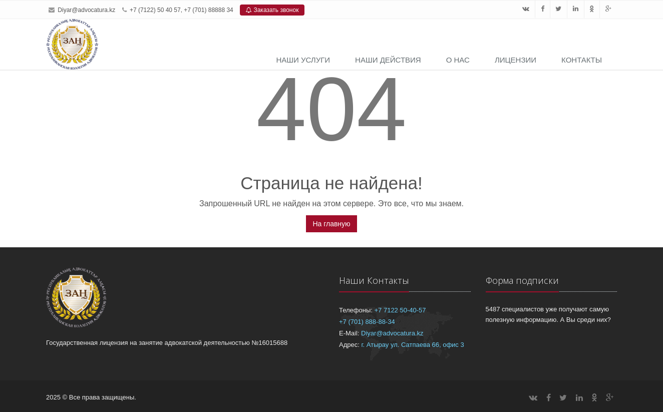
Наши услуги (303, 60)
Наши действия (388, 60)
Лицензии (515, 60)
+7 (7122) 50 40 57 (155, 10)
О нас (458, 60)
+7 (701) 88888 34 (208, 10)
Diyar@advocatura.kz (86, 10)
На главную (331, 224)
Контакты (581, 60)
